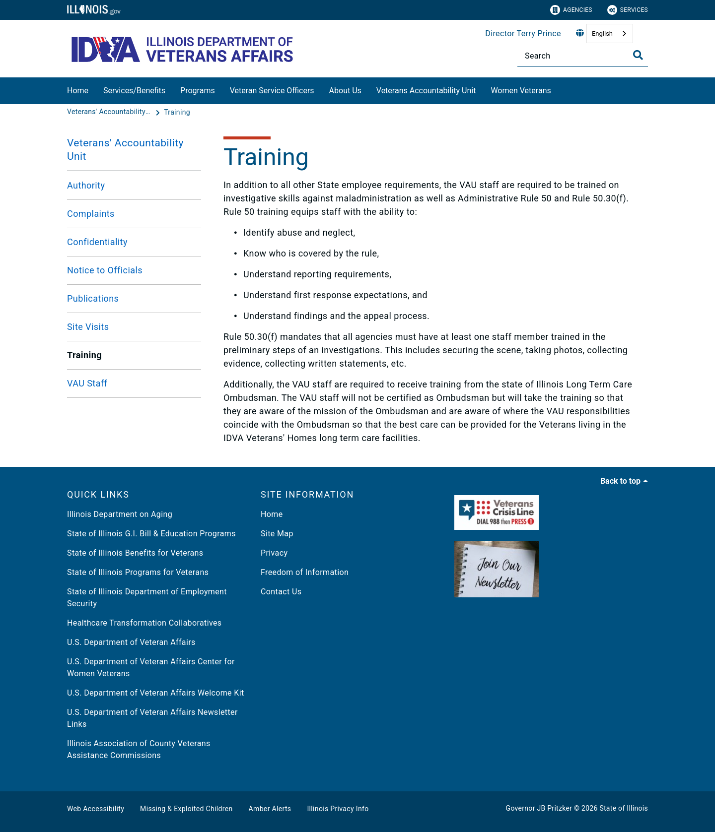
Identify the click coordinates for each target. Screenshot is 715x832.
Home (77, 90)
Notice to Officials (105, 270)
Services (627, 10)
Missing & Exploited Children (186, 809)
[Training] (177, 112)
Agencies (571, 10)
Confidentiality (97, 242)
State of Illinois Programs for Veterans (138, 572)
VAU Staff (87, 383)
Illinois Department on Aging (119, 514)
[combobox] (609, 33)
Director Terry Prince (523, 33)
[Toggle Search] (638, 55)
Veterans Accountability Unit (426, 90)
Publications (93, 298)
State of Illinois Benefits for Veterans (135, 553)
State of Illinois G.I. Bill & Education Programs (151, 533)
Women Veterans (521, 90)
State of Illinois (623, 808)
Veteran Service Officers (272, 90)
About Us (345, 90)
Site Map (277, 533)
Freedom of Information (305, 572)
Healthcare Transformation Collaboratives (144, 623)
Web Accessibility (95, 809)
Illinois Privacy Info (337, 809)
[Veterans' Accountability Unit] (110, 112)
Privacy (274, 553)
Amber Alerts (270, 809)
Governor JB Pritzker (539, 808)
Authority (86, 185)
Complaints (91, 213)
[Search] (582, 55)
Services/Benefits (134, 90)
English (602, 33)
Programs (197, 90)
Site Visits (88, 326)
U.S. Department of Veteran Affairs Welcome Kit (155, 693)
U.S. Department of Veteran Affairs (131, 642)
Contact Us (281, 591)
